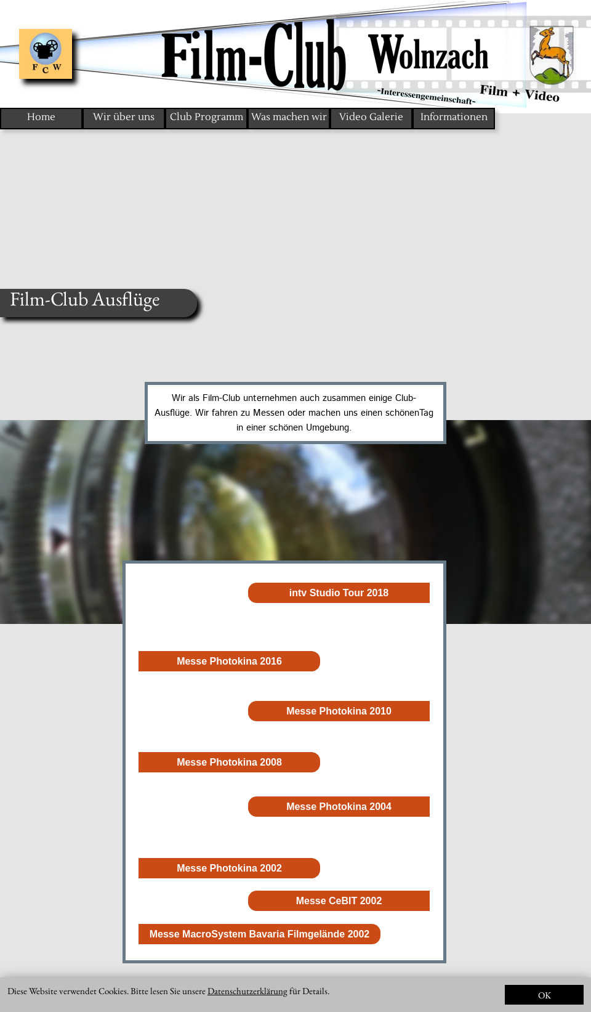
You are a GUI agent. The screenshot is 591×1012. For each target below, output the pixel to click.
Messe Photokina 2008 (229, 762)
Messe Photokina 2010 (339, 711)
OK (544, 995)
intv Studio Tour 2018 (339, 593)
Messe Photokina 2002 (229, 868)
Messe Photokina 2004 (339, 806)
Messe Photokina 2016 (229, 661)
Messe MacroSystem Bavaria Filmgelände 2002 (260, 934)
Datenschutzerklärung (247, 991)
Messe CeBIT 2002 (339, 901)
